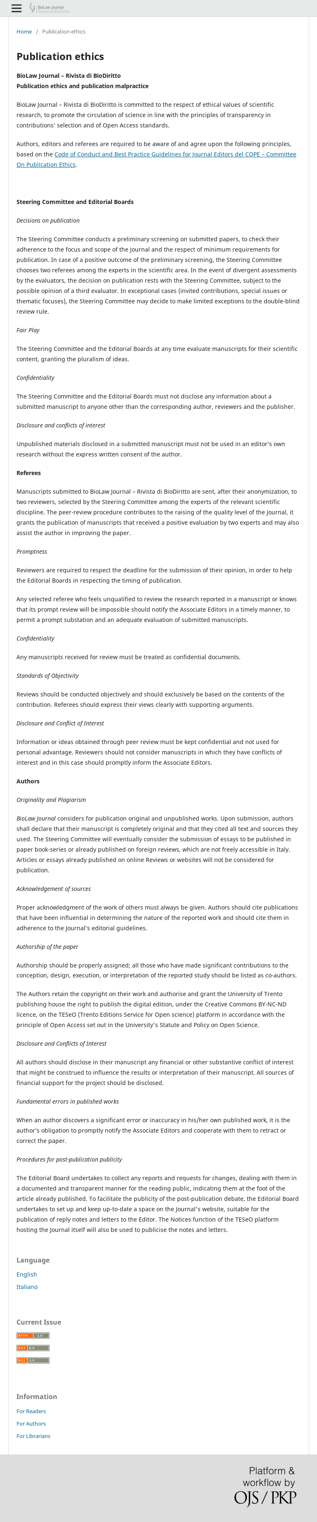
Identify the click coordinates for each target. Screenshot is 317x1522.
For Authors (31, 1423)
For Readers (31, 1411)
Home (24, 31)
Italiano (27, 1287)
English (27, 1274)
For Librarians (33, 1436)
